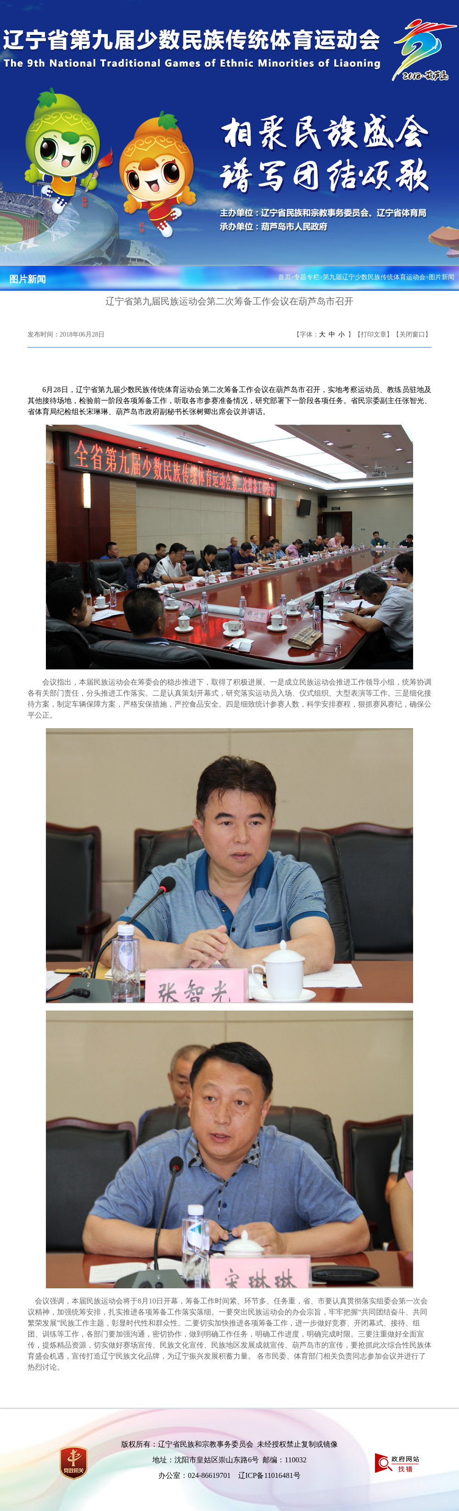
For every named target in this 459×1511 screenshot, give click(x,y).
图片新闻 (27, 279)
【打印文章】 (373, 334)
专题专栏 (306, 277)
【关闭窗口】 (412, 334)
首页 (284, 277)
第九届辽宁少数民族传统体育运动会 (374, 277)
